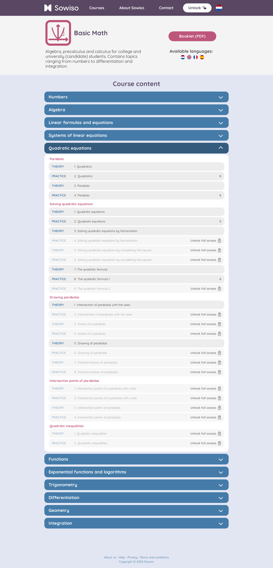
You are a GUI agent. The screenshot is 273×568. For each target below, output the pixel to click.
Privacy (132, 557)
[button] (136, 240)
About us (110, 557)
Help (122, 557)
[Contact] (166, 7)
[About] (132, 7)
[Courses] (97, 7)
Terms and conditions (154, 557)
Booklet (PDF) (192, 36)
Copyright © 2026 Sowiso (136, 562)
